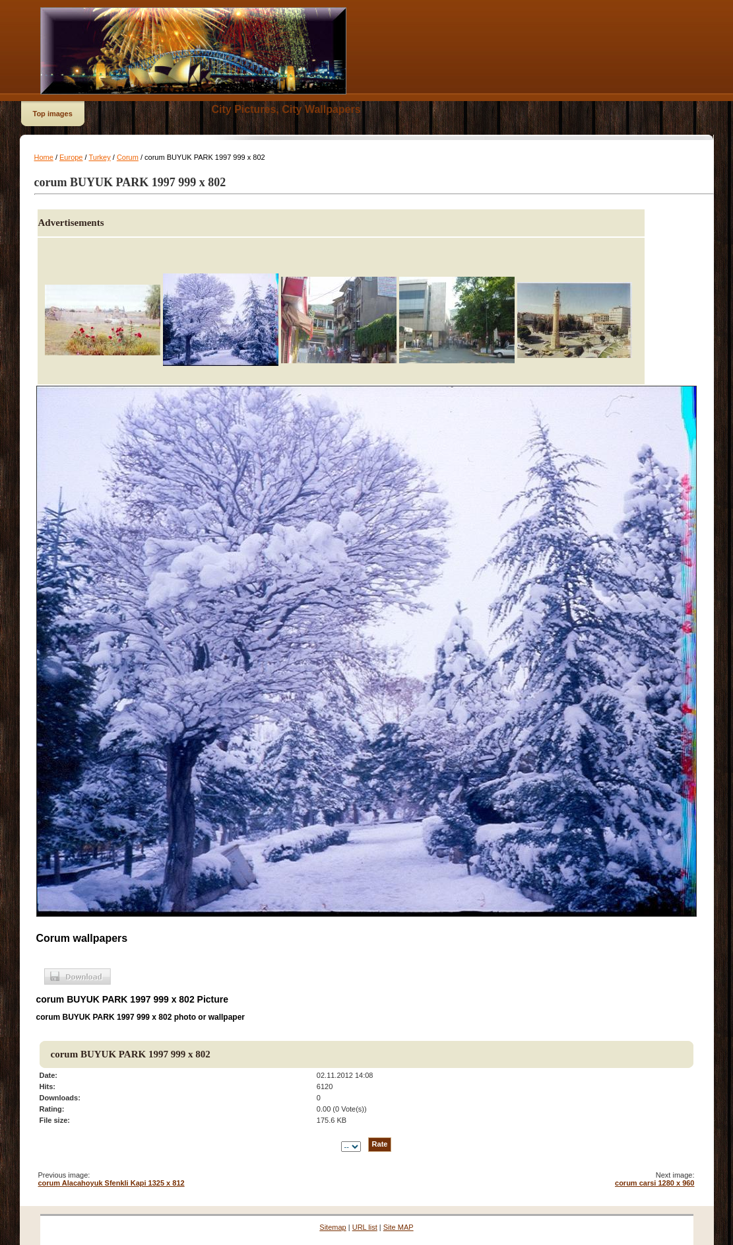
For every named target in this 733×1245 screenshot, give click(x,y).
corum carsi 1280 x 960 (654, 1183)
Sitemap (332, 1227)
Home (43, 157)
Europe (70, 157)
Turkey (99, 157)
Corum (128, 157)
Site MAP (398, 1227)
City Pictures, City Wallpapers (286, 109)
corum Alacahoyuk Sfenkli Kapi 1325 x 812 (111, 1183)
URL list (364, 1227)
